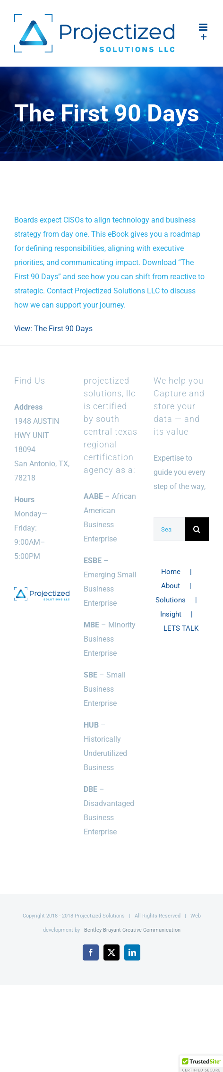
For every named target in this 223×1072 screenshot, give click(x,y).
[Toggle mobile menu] (204, 27)
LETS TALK (180, 628)
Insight (170, 614)
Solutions (170, 600)
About (170, 586)
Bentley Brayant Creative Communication (132, 930)
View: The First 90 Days (53, 328)
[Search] (197, 529)
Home (170, 571)
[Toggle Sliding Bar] (204, 37)
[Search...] (169, 529)
